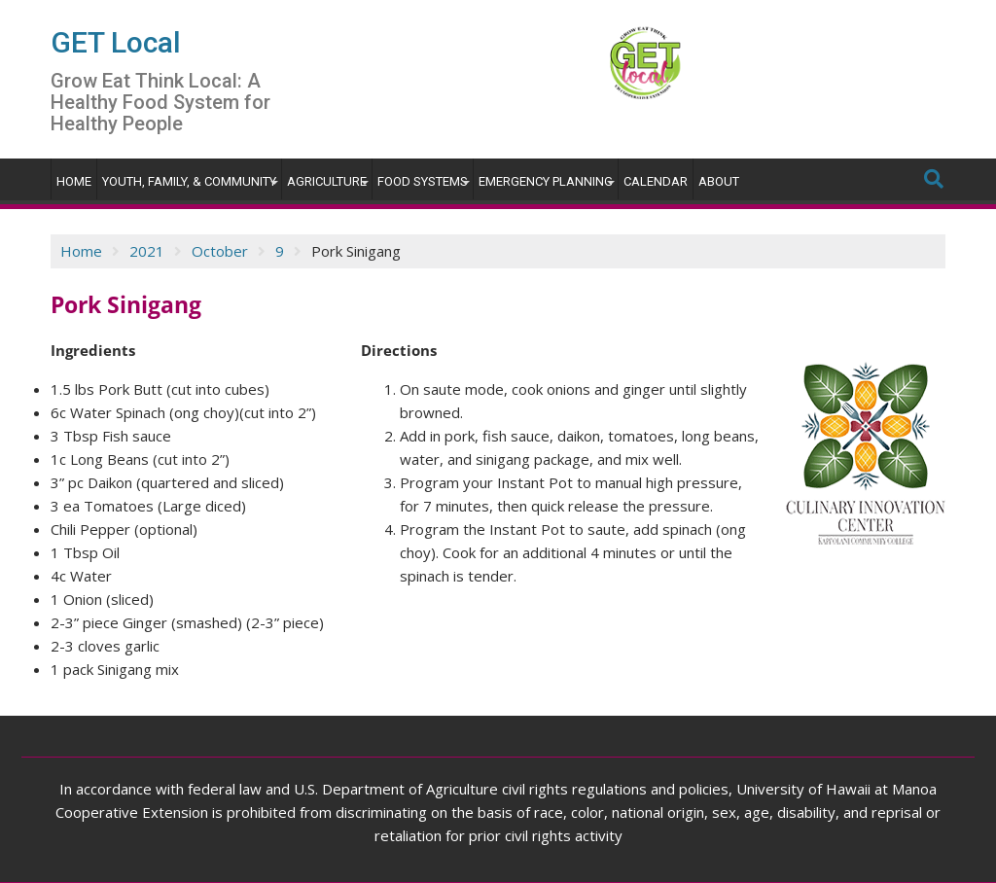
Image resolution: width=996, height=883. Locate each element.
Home (73, 181)
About (718, 181)
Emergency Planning (546, 181)
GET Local (116, 42)
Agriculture (327, 181)
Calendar (655, 181)
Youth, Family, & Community (189, 181)
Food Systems (422, 181)
